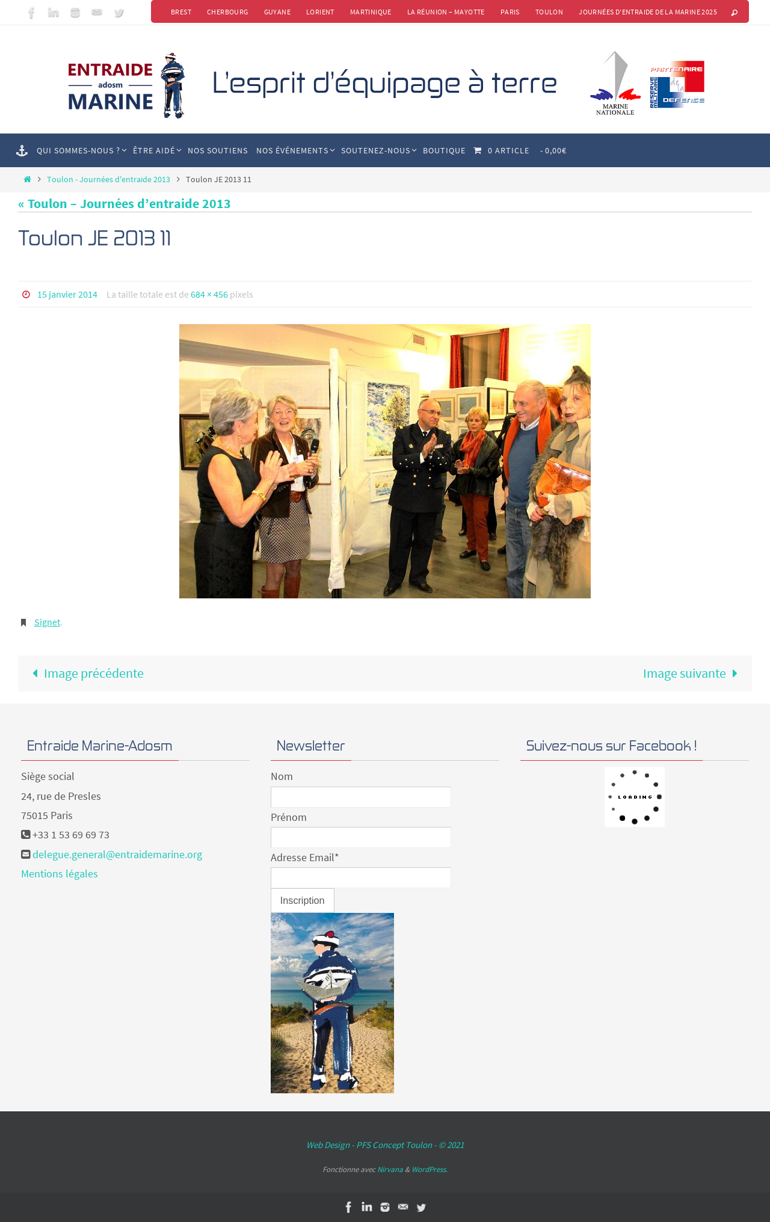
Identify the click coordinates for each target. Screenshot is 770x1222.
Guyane (277, 11)
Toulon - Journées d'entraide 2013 (108, 179)
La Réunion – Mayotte (446, 11)
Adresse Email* (305, 857)
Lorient (320, 11)
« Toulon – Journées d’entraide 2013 (124, 203)
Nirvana (390, 1169)
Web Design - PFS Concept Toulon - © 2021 (385, 1144)
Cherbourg (227, 11)
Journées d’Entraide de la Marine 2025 (648, 11)
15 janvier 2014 (67, 294)
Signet (47, 622)
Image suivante (694, 673)
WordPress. (429, 1169)
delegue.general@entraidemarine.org (117, 854)
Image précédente (84, 673)
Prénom (289, 817)
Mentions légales (59, 873)
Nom (282, 776)
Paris (510, 11)
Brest (181, 11)
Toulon (549, 11)
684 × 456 (209, 294)
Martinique (371, 11)
